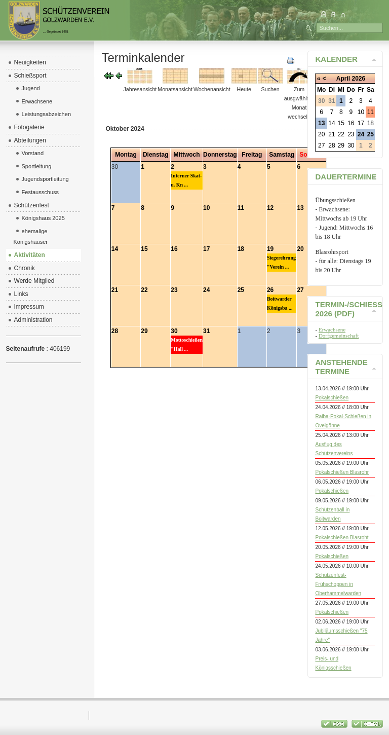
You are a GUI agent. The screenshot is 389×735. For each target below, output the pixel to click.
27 (300, 289)
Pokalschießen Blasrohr (342, 472)
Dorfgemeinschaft (339, 336)
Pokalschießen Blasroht (341, 537)
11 (241, 207)
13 (300, 207)
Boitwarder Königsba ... (280, 303)
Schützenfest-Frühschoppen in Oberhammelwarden (338, 584)
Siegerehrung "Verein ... (281, 262)
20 (300, 248)
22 (144, 289)
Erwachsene (332, 329)
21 (114, 289)
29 (144, 331)
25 (241, 289)
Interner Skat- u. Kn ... (186, 180)
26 (270, 289)
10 (206, 207)
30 (174, 331)
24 (206, 289)
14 (114, 248)
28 (114, 331)
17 (206, 248)
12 (270, 207)
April (343, 78)
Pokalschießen (331, 397)
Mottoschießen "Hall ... (187, 344)
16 (174, 248)
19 (270, 248)
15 (144, 248)
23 (174, 289)
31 (206, 331)
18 (241, 248)
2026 (358, 78)
